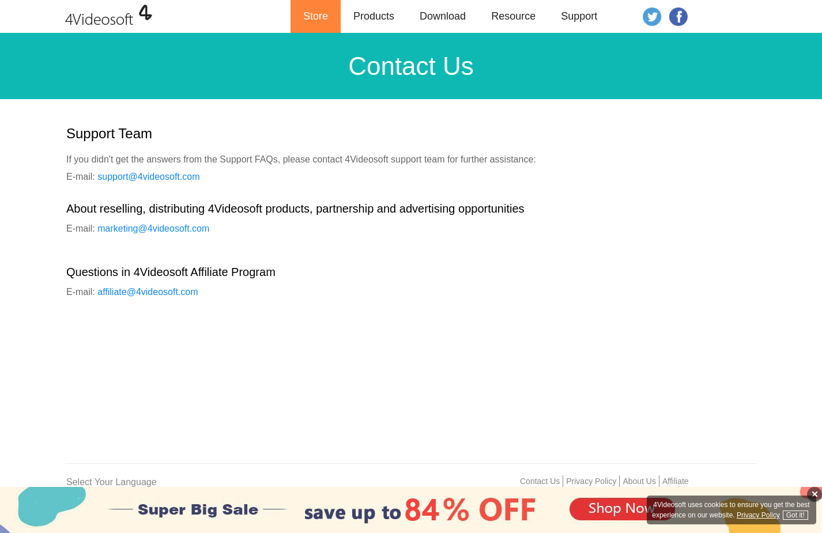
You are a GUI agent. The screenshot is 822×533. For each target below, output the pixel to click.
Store (315, 16)
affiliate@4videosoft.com (147, 292)
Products (373, 16)
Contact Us (540, 481)
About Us (639, 481)
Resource (513, 16)
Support (579, 16)
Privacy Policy (591, 481)
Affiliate (675, 481)
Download (443, 16)
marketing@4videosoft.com (153, 228)
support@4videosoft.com (148, 177)
